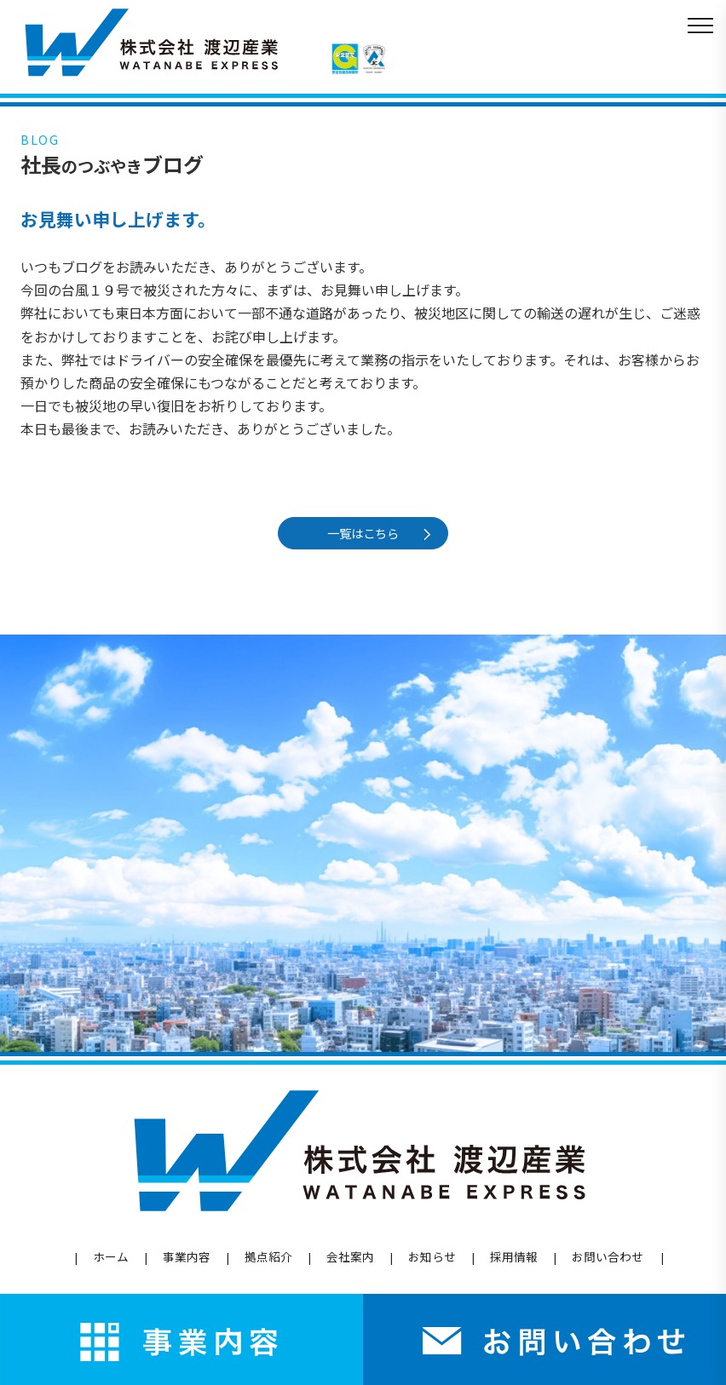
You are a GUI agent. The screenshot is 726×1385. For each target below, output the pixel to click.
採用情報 (514, 1256)
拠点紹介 (268, 1256)
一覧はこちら (366, 533)
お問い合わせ (607, 1256)
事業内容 (186, 1256)
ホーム (111, 1256)
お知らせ (432, 1256)
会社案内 (350, 1256)
